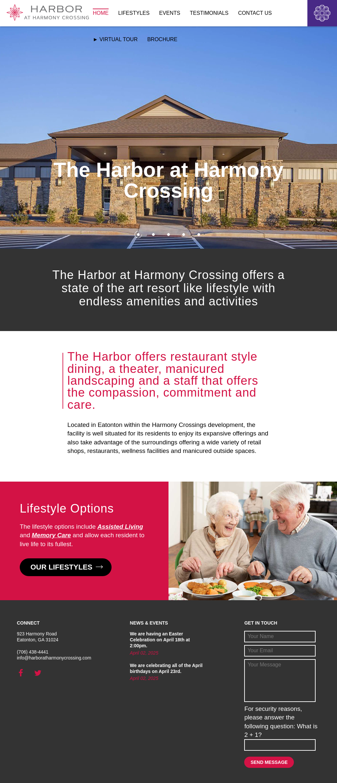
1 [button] (138, 234)
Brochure (162, 39)
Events (169, 13)
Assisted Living (120, 526)
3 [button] (168, 234)
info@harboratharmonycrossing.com (54, 657)
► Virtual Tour (115, 39)
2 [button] (153, 234)
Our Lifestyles (66, 567)
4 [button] (183, 234)
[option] (168, 137)
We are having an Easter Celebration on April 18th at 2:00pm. (160, 639)
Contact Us (255, 13)
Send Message (269, 762)
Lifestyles (133, 13)
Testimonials (209, 13)
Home (101, 13)
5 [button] (198, 234)
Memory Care (51, 535)
